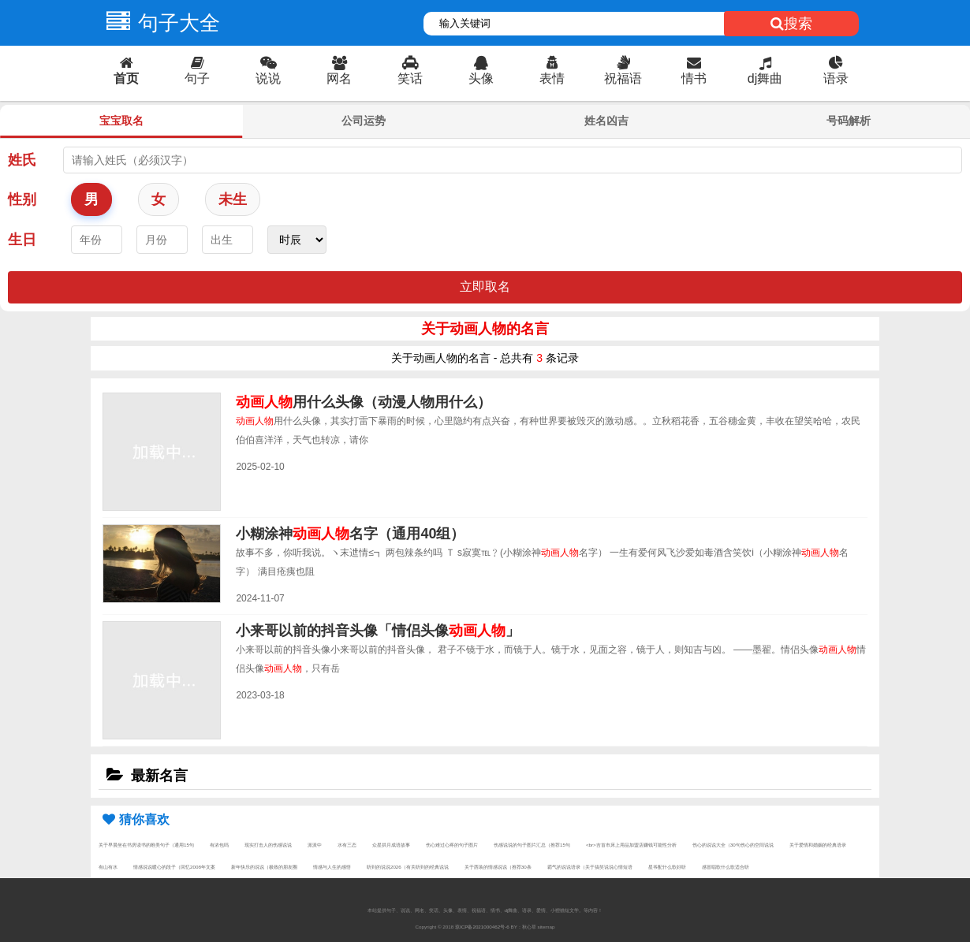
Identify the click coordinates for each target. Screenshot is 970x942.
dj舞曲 (765, 70)
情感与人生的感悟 (332, 866)
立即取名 (485, 286)
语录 (836, 70)
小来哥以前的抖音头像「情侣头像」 (378, 631)
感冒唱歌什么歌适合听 (725, 866)
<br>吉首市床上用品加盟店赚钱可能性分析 (631, 844)
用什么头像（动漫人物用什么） (363, 402)
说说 (268, 70)
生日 (22, 240)
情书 (694, 70)
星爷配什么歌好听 (667, 866)
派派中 (315, 844)
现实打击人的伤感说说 (268, 844)
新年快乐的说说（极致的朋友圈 (264, 866)
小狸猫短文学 (564, 910)
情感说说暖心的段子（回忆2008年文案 (174, 866)
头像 (481, 70)
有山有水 (108, 866)
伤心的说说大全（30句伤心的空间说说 (733, 844)
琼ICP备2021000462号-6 (482, 926)
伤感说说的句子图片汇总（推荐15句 (532, 844)
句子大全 (159, 23)
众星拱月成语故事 (391, 844)
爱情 (541, 910)
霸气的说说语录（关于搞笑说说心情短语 (589, 866)
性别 (22, 199)
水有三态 (347, 844)
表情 (552, 70)
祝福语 (623, 70)
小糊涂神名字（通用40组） (350, 534)
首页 (126, 70)
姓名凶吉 (606, 120)
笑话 (410, 70)
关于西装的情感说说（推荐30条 (498, 866)
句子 (197, 70)
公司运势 (363, 120)
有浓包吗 (219, 844)
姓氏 (22, 160)
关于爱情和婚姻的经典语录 (817, 844)
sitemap (546, 926)
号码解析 (848, 120)
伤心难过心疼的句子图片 (452, 844)
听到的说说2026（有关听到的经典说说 (408, 866)
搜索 (791, 24)
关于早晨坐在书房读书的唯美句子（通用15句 (146, 844)
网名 (339, 70)
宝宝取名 (121, 120)
